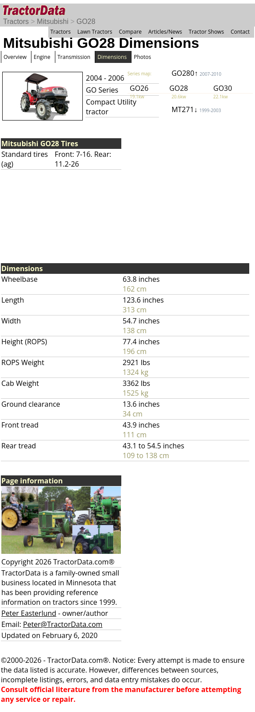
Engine (42, 57)
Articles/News (165, 31)
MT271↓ (196, 109)
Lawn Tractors (94, 31)
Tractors (16, 21)
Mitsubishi (52, 21)
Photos (142, 57)
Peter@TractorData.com (62, 624)
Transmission (74, 57)
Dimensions (112, 57)
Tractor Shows (206, 31)
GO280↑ (196, 73)
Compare (130, 31)
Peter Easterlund (28, 613)
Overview (15, 57)
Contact (240, 31)
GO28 (86, 21)
